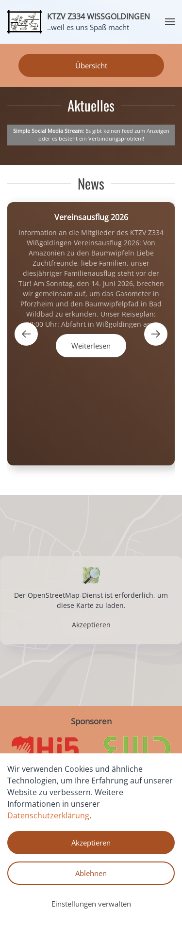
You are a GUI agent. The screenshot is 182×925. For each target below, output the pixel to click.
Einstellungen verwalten (91, 904)
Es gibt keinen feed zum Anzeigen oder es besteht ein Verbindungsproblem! (91, 135)
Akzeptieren (91, 624)
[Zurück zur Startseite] (24, 22)
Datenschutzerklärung (48, 815)
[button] (170, 22)
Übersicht (91, 65)
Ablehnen (91, 873)
